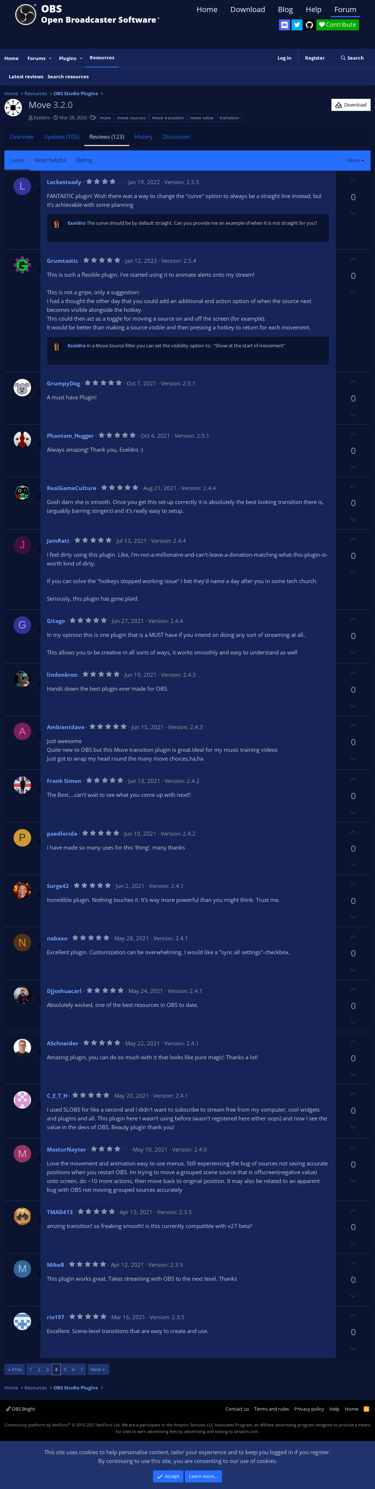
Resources (102, 57)
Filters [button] (353, 160)
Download (247, 9)
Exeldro (42, 117)
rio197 (55, 1317)
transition (229, 118)
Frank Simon (64, 780)
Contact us (237, 1409)
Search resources (68, 76)
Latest (17, 160)
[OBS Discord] (284, 24)
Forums (36, 58)
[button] (50, 58)
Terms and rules (271, 1409)
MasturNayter (66, 1149)
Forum (345, 9)
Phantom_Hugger (70, 435)
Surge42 (58, 885)
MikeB (55, 1264)
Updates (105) (61, 136)
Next (95, 1369)
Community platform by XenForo (63, 1425)
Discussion (176, 136)
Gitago (56, 620)
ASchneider (62, 1043)
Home (207, 9)
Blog (285, 9)
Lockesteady (64, 182)
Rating (84, 160)
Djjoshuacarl (64, 990)
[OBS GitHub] (309, 24)
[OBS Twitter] (297, 24)
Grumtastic (62, 260)
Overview (22, 136)
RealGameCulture (71, 488)
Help (314, 9)
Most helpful (50, 160)
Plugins (67, 58)
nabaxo (57, 938)
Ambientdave (66, 727)
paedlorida (62, 833)
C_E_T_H (57, 1095)
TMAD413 (60, 1212)
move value (202, 118)
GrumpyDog (63, 383)
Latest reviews (26, 76)
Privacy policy (309, 1409)
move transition (168, 118)
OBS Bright (20, 1409)
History (143, 136)
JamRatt (58, 540)
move (105, 118)
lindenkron (62, 674)
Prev (17, 1369)
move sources (131, 118)
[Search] (352, 58)
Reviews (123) (106, 136)
